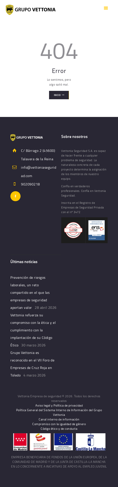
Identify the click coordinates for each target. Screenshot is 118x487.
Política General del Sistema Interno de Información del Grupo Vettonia (59, 412)
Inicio (57, 95)
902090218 (30, 184)
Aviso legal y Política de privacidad (59, 405)
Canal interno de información (59, 419)
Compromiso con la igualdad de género (59, 424)
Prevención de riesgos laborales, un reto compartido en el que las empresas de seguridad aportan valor (29, 292)
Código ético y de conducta (59, 428)
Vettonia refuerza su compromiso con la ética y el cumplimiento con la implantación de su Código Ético (33, 330)
